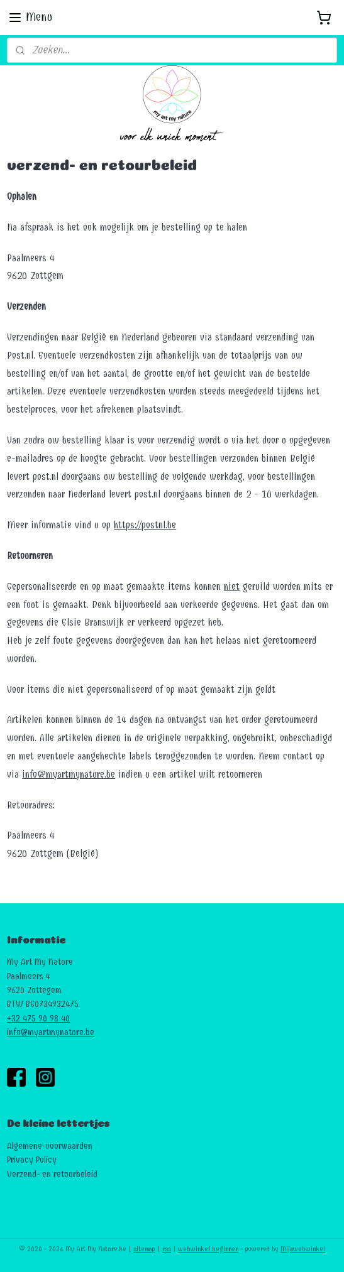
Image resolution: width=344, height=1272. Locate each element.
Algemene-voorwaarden (49, 1146)
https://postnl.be (145, 525)
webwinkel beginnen (208, 1249)
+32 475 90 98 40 (38, 1018)
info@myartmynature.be (68, 774)
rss (166, 1249)
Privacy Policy (32, 1160)
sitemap (144, 1249)
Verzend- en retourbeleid (52, 1174)
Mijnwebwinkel (302, 1249)
